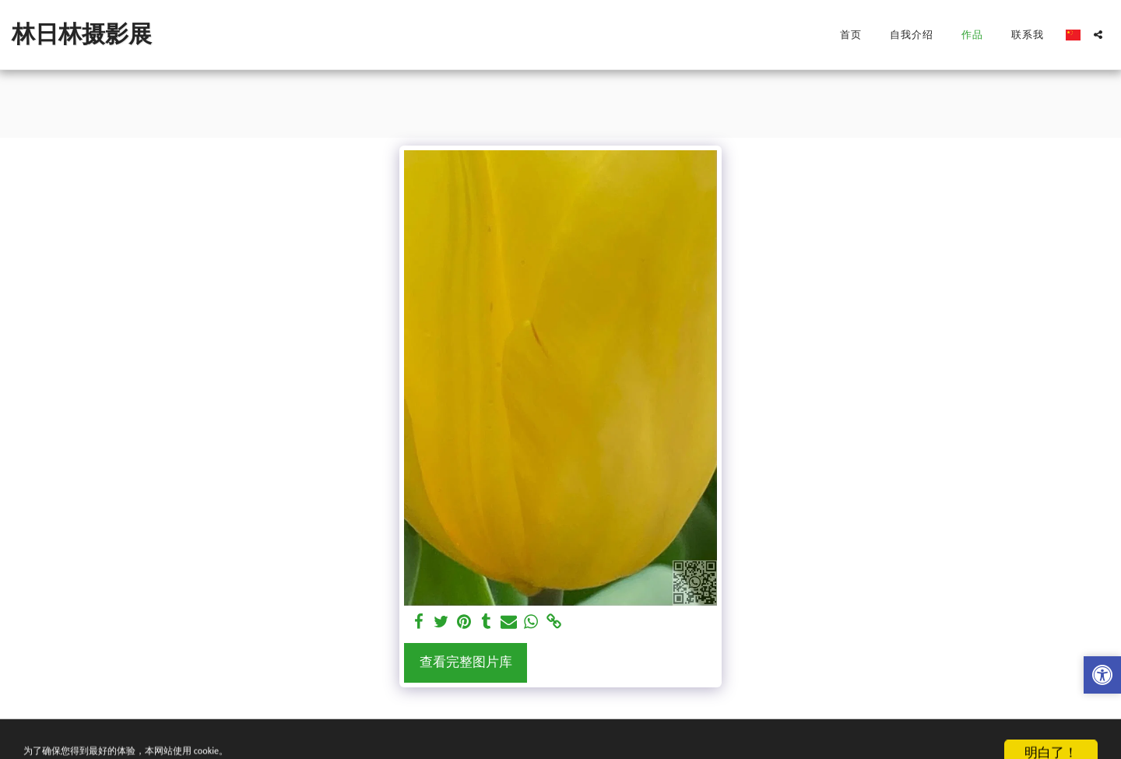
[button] (1098, 35)
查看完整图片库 (466, 662)
